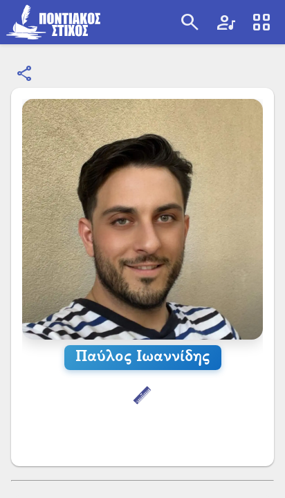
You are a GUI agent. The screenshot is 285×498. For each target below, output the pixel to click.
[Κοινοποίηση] (25, 74)
